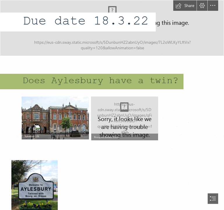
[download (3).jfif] (54, 117)
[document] (112, 105)
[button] (185, 5)
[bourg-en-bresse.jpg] (124, 118)
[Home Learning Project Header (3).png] (112, 28)
